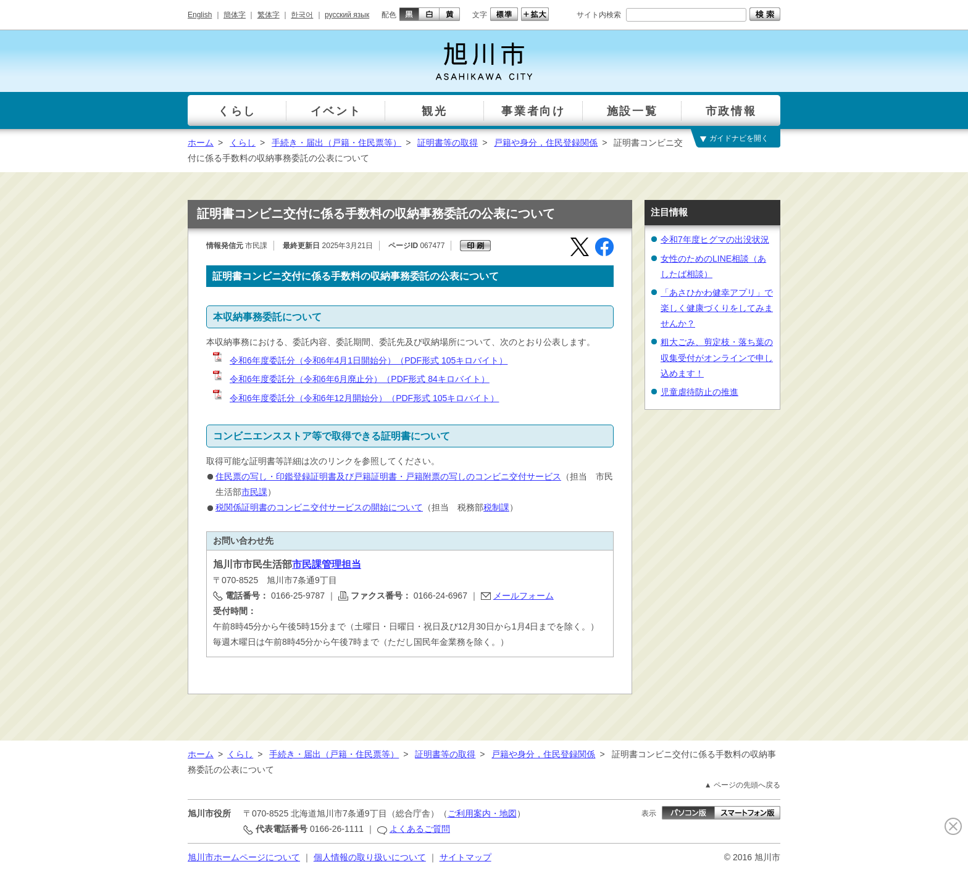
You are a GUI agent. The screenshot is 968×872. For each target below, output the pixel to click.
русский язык (347, 14)
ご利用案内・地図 (482, 813)
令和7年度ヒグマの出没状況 (715, 239)
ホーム (201, 142)
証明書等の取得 (447, 142)
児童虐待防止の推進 (699, 392)
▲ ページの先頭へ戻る (742, 785)
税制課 (496, 507)
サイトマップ (465, 857)
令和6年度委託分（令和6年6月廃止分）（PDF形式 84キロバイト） (350, 379)
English (200, 14)
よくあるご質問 (420, 829)
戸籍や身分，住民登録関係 (546, 142)
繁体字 (268, 14)
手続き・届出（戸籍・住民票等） (336, 142)
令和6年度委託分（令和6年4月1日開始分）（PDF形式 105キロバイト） (359, 360)
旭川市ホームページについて (244, 857)
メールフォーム (523, 595)
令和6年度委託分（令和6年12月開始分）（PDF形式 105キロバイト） (355, 398)
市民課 (254, 492)
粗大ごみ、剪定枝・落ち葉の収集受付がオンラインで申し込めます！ (717, 357)
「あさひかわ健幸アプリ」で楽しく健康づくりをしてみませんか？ (717, 308)
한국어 (302, 14)
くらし (243, 142)
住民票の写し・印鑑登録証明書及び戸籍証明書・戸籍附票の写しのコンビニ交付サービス (388, 476)
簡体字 (234, 14)
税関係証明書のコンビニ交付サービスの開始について (319, 507)
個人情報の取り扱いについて (370, 857)
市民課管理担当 (326, 564)
